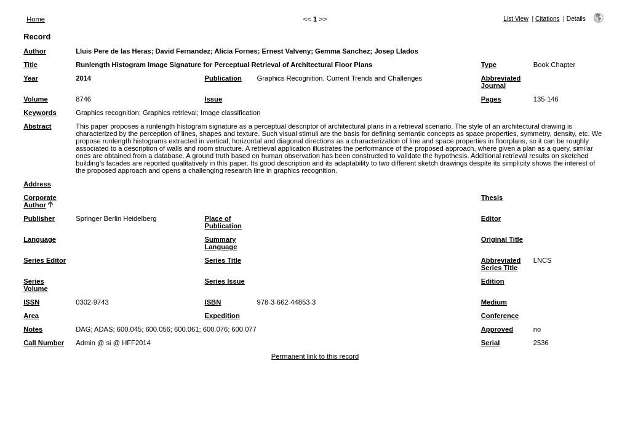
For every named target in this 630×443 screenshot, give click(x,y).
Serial (490, 342)
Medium (494, 302)
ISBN (213, 302)
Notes (32, 329)
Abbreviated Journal (501, 81)
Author (34, 51)
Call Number (43, 342)
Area (31, 315)
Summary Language (221, 243)
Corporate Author (39, 201)
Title (30, 64)
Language (39, 239)
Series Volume (35, 284)
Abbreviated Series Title (501, 264)
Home (35, 19)
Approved (497, 329)
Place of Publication (223, 222)
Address (37, 184)
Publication (223, 78)
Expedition (222, 315)
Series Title (223, 260)
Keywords (39, 112)
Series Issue (225, 281)
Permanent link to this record (315, 356)
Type (488, 64)
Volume (35, 99)
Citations (547, 18)
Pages (491, 99)
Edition (492, 281)
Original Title (502, 239)
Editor (491, 218)
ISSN (31, 302)
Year (30, 78)
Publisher (39, 218)
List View (515, 18)
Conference (500, 315)
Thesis (492, 197)
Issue (214, 99)
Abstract (37, 126)
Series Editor (44, 260)
